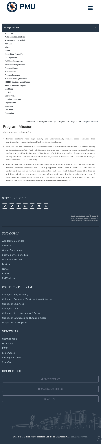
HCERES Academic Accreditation (17, 82)
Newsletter (9, 106)
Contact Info (9, 113)
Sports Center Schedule (15, 254)
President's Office (12, 259)
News (5, 268)
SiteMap (7, 362)
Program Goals (10, 71)
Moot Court (9, 89)
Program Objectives (12, 75)
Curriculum (9, 92)
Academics (30, 121)
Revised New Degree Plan (14, 54)
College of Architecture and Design (21, 313)
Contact (50, 398)
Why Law (8, 44)
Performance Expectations (15, 65)
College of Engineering (15, 294)
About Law (9, 33)
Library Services (11, 357)
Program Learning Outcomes (16, 78)
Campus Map (9, 338)
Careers (6, 245)
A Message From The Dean (15, 37)
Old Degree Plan (11, 58)
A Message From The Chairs (15, 40)
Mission (8, 47)
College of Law (74, 121)
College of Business (13, 303)
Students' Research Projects (15, 85)
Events (6, 273)
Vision (7, 51)
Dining (6, 264)
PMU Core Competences (14, 61)
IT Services (8, 352)
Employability (10, 103)
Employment (50, 379)
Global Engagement (13, 250)
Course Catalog (10, 96)
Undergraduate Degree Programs (52, 121)
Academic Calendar (13, 240)
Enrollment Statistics (13, 99)
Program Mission (11, 68)
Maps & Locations (50, 389)
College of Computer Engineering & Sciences (27, 299)
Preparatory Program (14, 322)
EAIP (5, 348)
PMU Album (9, 278)
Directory (7, 343)
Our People (9, 110)
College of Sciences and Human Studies (24, 317)
